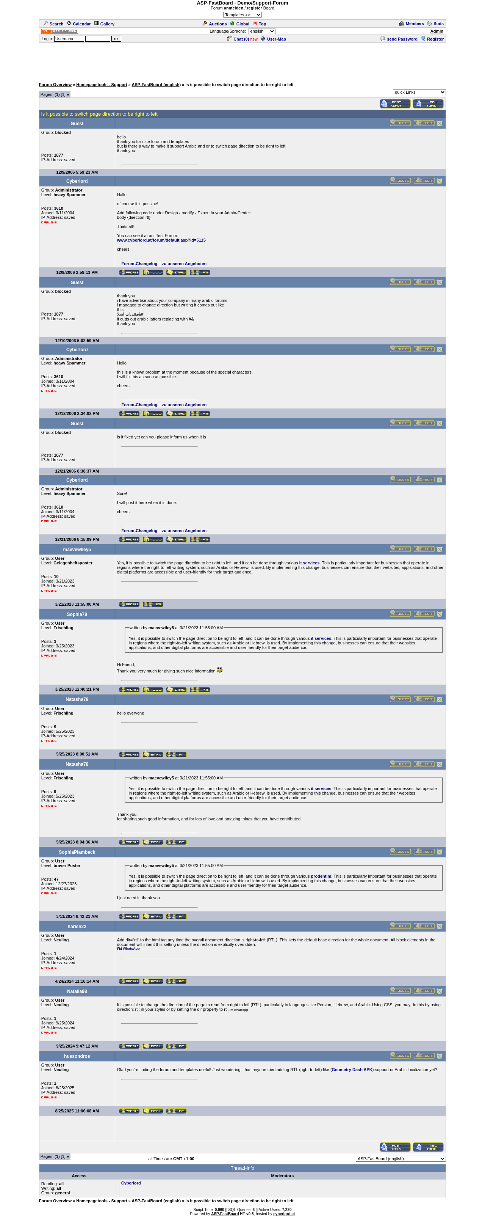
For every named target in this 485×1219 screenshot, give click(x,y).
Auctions (214, 24)
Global (239, 24)
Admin (436, 31)
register (254, 8)
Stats (435, 23)
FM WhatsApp (128, 948)
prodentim (321, 876)
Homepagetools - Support (101, 84)
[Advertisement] (242, 61)
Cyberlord (131, 1183)
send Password (399, 39)
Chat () (238, 39)
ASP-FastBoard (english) (156, 84)
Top (259, 24)
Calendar (79, 24)
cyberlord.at (284, 1214)
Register (432, 39)
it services (309, 563)
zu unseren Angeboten (184, 263)
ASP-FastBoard (225, 1214)
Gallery (104, 24)
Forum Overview (55, 84)
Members (411, 23)
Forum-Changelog (139, 263)
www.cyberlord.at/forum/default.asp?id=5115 (161, 240)
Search (53, 24)
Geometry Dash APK (352, 1069)
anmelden (233, 8)
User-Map (273, 39)
